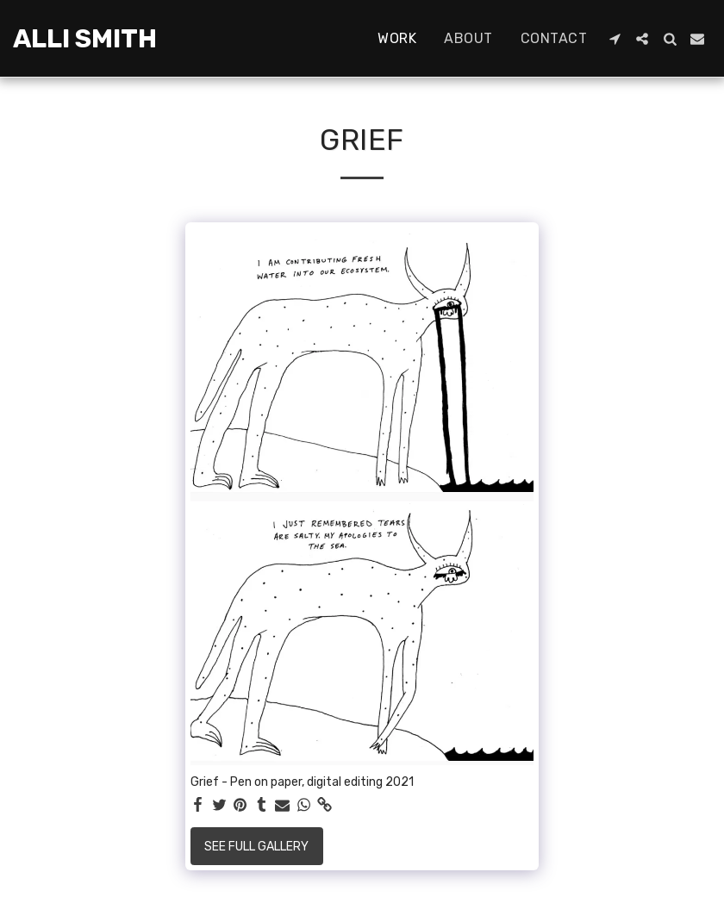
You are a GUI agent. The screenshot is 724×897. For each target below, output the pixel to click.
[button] (614, 39)
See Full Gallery (256, 846)
